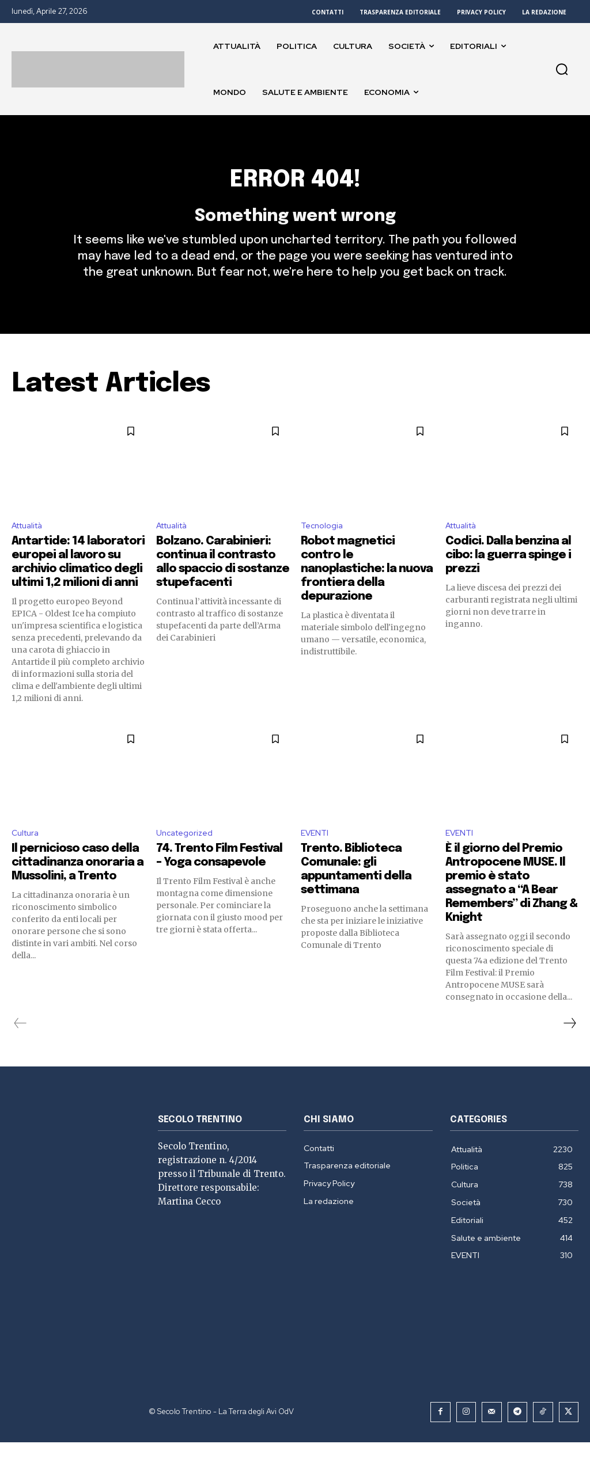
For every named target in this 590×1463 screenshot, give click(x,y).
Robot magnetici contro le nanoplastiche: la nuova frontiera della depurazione (367, 588)
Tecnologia (324, 545)
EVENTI (316, 854)
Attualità (31, 545)
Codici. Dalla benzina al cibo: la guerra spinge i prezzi (508, 575)
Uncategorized (188, 854)
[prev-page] (20, 1045)
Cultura (27, 854)
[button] (561, 69)
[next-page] (569, 1045)
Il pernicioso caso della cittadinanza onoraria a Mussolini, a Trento (77, 885)
